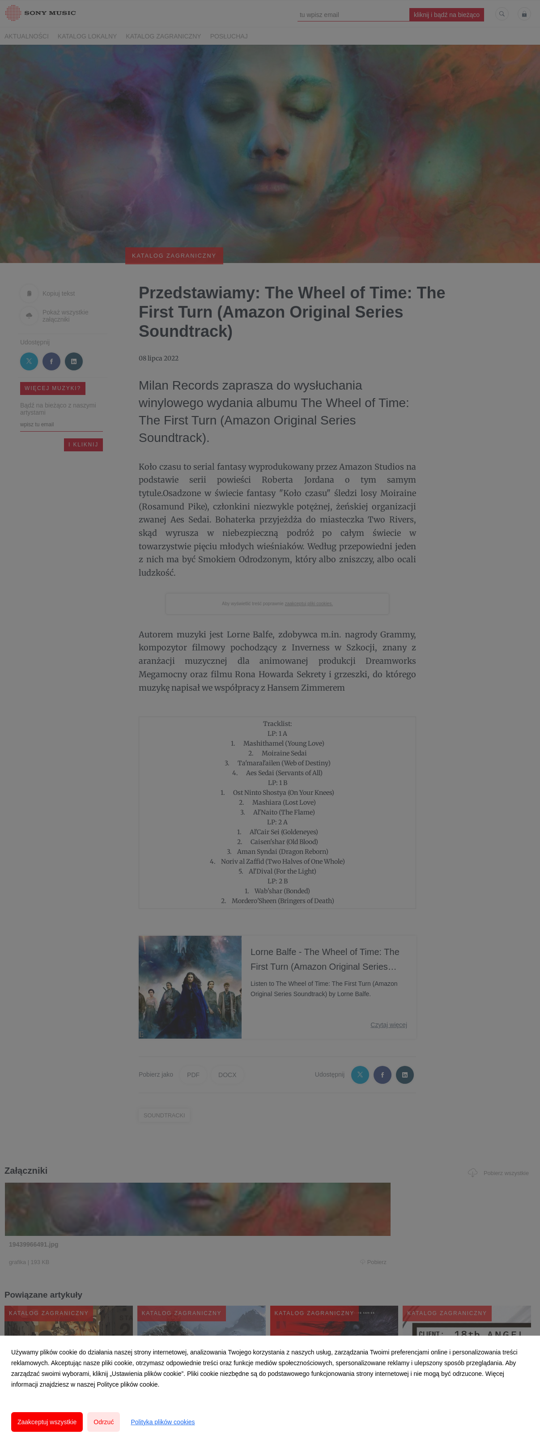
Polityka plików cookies (163, 1422)
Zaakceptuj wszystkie (47, 1422)
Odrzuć (104, 1422)
